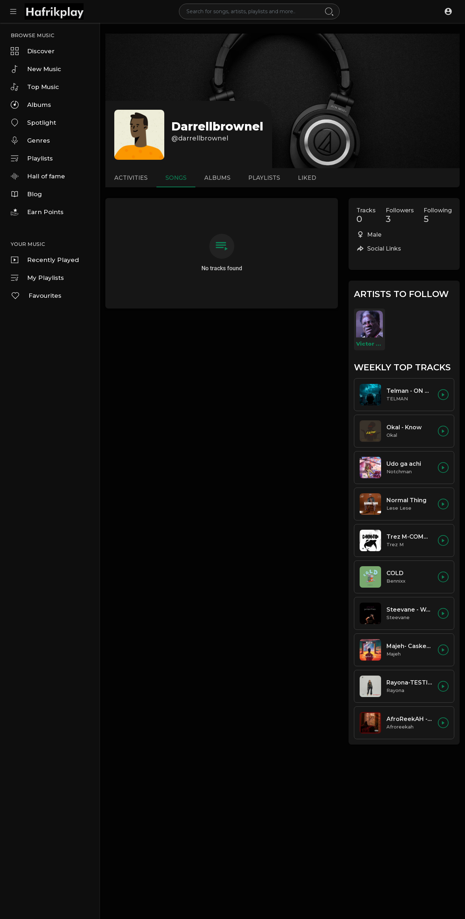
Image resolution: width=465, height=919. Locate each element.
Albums (31, 105)
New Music (36, 69)
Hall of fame (38, 176)
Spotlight (33, 123)
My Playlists (37, 278)
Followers (400, 215)
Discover (33, 51)
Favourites (36, 295)
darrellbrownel (217, 126)
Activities (131, 177)
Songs (175, 177)
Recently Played (45, 260)
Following (438, 215)
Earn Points (37, 212)
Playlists (32, 158)
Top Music (35, 87)
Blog (26, 194)
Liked (307, 177)
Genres (30, 140)
